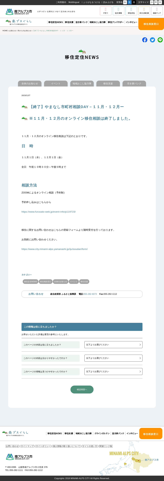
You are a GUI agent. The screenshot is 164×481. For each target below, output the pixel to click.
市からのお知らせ (24, 31)
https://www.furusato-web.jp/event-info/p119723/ (49, 211)
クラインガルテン (102, 433)
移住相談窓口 (48, 282)
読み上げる (108, 2)
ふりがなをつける (91, 2)
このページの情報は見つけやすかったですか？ (46, 371)
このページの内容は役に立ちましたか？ (42, 345)
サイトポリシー (42, 446)
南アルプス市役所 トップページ (19, 11)
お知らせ (12, 31)
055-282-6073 (90, 294)
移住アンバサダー (116, 22)
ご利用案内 (61, 2)
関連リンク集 (103, 446)
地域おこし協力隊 (98, 22)
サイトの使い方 (87, 446)
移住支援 (69, 22)
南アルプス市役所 (19, 456)
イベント (81, 282)
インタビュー (131, 22)
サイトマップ (26, 446)
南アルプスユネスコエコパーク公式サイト (93, 11)
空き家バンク (81, 22)
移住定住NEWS (55, 22)
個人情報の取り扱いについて (64, 446)
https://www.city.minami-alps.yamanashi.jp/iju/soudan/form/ (55, 249)
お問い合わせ (12, 446)
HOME (5, 31)
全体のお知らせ (65, 282)
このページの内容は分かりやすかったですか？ (46, 358)
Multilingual (74, 2)
